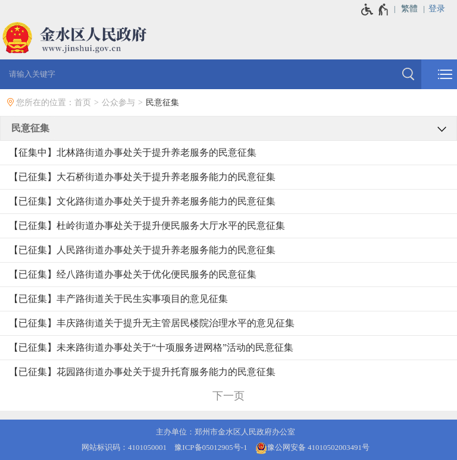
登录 (436, 8)
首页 (82, 102)
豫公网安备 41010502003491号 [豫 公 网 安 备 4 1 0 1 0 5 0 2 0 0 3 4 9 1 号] (312, 448)
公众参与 (118, 102)
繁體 (409, 8)
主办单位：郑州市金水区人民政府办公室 (225, 431)
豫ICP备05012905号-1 (210, 447)
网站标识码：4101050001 (124, 447)
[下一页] (228, 396)
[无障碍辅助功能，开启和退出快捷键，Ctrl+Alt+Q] (375, 9)
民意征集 (162, 102)
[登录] (442, 9)
